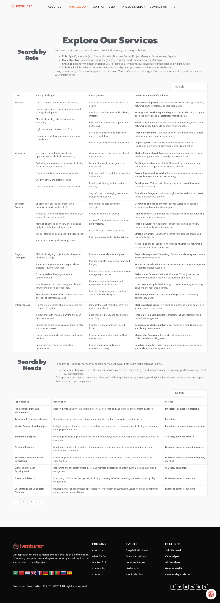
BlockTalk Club (134, 574)
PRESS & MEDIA (132, 6)
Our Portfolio (99, 562)
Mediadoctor (133, 568)
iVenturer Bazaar (135, 562)
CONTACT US (158, 6)
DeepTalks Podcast (137, 550)
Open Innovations (136, 556)
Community (98, 568)
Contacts (97, 574)
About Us (97, 550)
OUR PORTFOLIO (104, 6)
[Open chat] (211, 594)
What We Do (99, 556)
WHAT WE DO (77, 6)
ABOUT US (54, 6)
